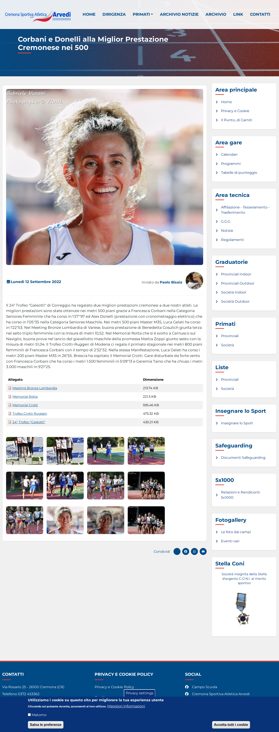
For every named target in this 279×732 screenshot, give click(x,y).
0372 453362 (28, 694)
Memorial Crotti (25, 405)
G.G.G (225, 221)
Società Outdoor (235, 301)
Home (89, 14)
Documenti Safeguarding (243, 458)
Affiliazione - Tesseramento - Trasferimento (245, 210)
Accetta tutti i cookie (231, 725)
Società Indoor (233, 292)
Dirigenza (114, 14)
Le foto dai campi (236, 532)
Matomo (39, 715)
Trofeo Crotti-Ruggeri (29, 414)
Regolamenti (232, 240)
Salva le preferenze (45, 725)
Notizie (227, 231)
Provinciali (230, 336)
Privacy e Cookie (235, 111)
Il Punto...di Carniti (236, 120)
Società (227, 345)
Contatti (260, 14)
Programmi (231, 164)
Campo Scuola (201, 687)
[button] (24, 451)
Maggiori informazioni (126, 707)
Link (238, 14)
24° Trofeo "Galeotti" (28, 422)
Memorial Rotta (25, 397)
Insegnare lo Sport (237, 423)
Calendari (229, 154)
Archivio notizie (179, 14)
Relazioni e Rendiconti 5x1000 (240, 495)
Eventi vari (230, 541)
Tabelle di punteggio (239, 173)
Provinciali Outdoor (237, 283)
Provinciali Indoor (236, 274)
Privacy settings (139, 693)
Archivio (216, 14)
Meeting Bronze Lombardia (34, 388)
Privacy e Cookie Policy (114, 687)
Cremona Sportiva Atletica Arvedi (217, 694)
